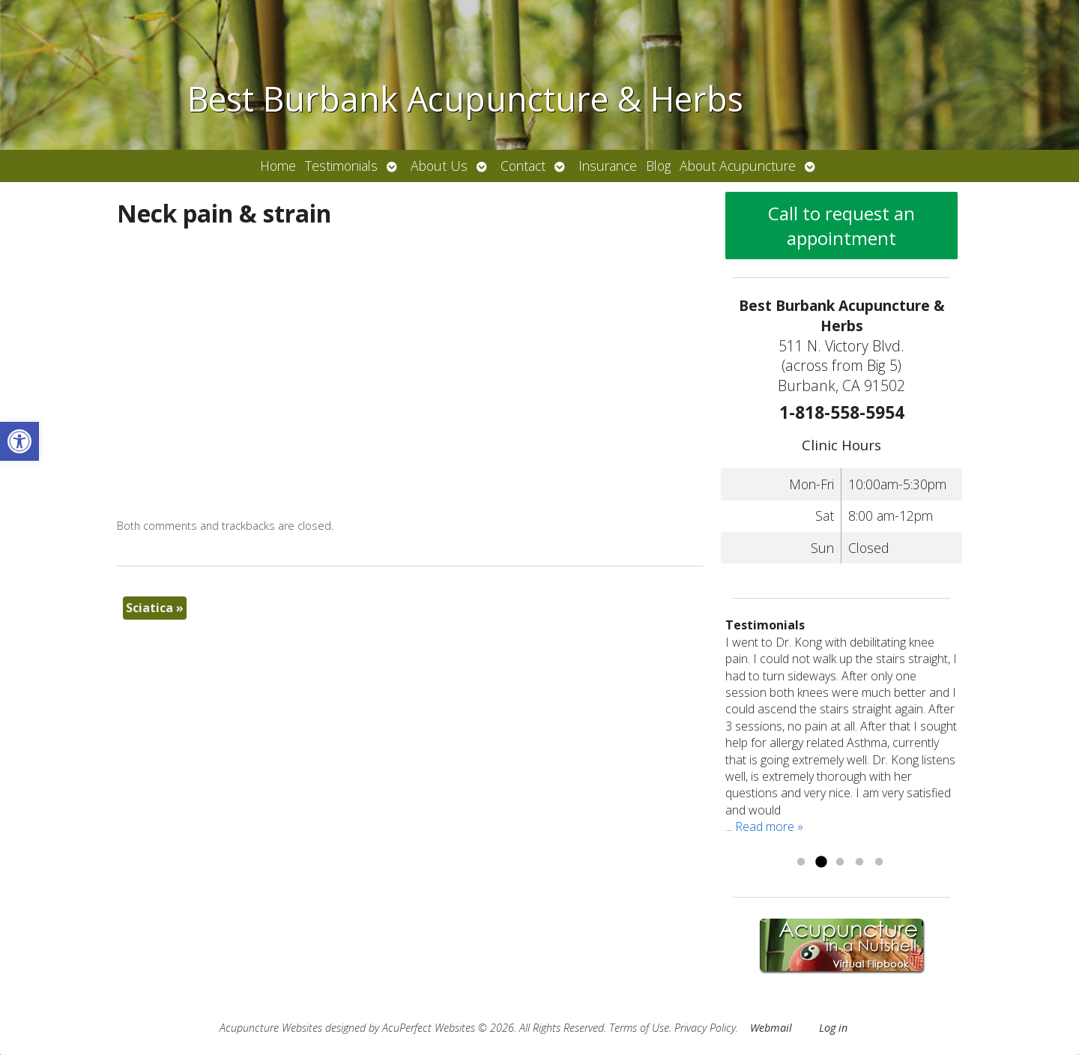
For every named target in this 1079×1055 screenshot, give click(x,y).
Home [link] (278, 166)
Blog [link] (658, 166)
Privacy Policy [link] (705, 1028)
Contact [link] (523, 166)
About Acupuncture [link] (738, 166)
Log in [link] (833, 1028)
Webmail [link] (771, 1028)
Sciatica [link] (155, 607)
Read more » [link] (769, 826)
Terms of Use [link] (639, 1028)
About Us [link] (439, 166)
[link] (19, 441)
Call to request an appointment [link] (841, 225)
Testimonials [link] (341, 166)
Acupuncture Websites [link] (271, 1028)
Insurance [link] (607, 166)
